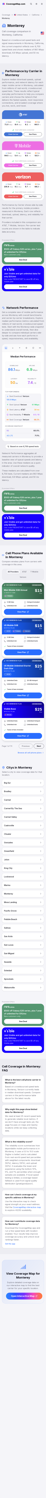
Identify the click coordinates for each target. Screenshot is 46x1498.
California (35, 15)
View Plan (23, 612)
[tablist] (23, 348)
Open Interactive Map (24, 1296)
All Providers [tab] (13, 572)
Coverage (6, 15)
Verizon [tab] (23, 577)
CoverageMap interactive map (27, 1207)
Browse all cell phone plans (31, 753)
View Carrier (13, 134)
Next (39, 746)
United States (21, 15)
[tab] (6, 348)
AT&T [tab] (24, 572)
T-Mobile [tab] (34, 572)
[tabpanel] (23, 396)
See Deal (23, 260)
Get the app (10, 1244)
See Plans (33, 134)
